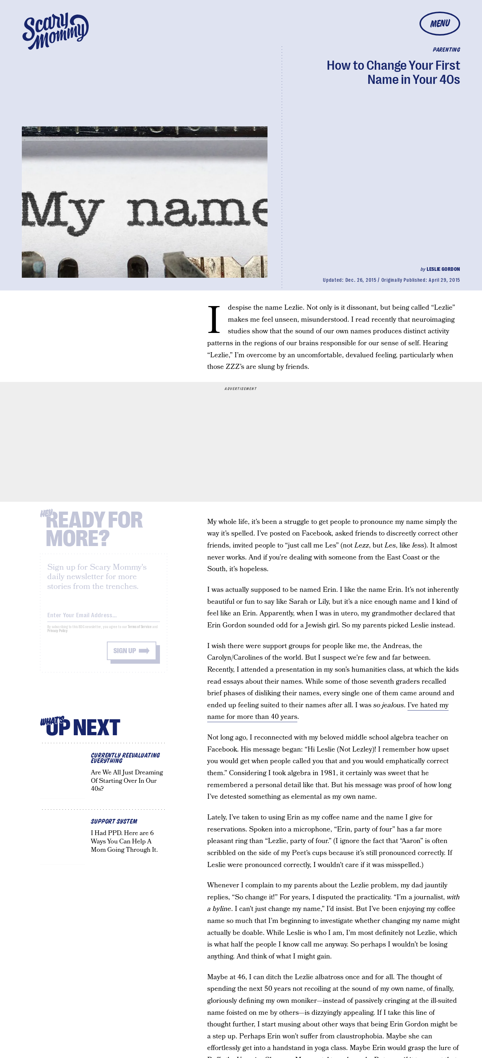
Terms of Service (139, 632)
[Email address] (103, 619)
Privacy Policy (57, 636)
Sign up (124, 656)
